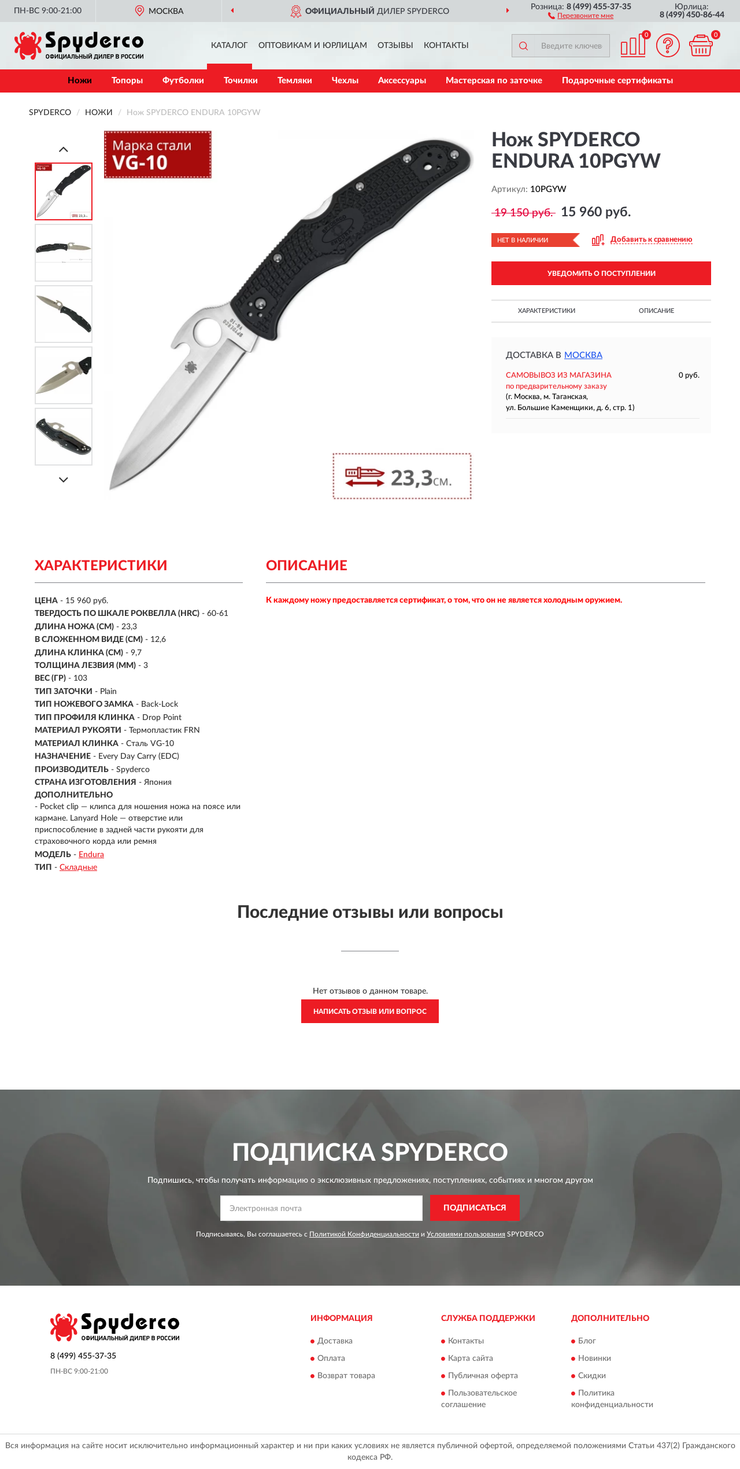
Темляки (295, 80)
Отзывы (395, 46)
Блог (587, 1341)
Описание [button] (656, 311)
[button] (580, 15)
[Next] (63, 479)
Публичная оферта (483, 1376)
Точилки (241, 80)
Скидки (592, 1376)
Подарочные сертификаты (617, 80)
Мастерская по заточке (494, 80)
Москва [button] (583, 355)
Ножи (80, 80)
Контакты (446, 46)
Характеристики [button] (546, 311)
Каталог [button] (229, 46)
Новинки (594, 1358)
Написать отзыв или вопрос (370, 1011)
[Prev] (63, 148)
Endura (91, 855)
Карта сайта (470, 1358)
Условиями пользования (466, 1234)
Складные (78, 867)
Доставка (335, 1341)
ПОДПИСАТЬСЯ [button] (474, 1208)
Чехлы (345, 80)
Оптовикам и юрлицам (312, 46)
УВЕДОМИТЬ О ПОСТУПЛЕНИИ (601, 273)
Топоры (127, 80)
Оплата (331, 1358)
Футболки (183, 80)
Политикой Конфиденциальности (364, 1234)
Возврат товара (346, 1376)
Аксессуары (402, 80)
